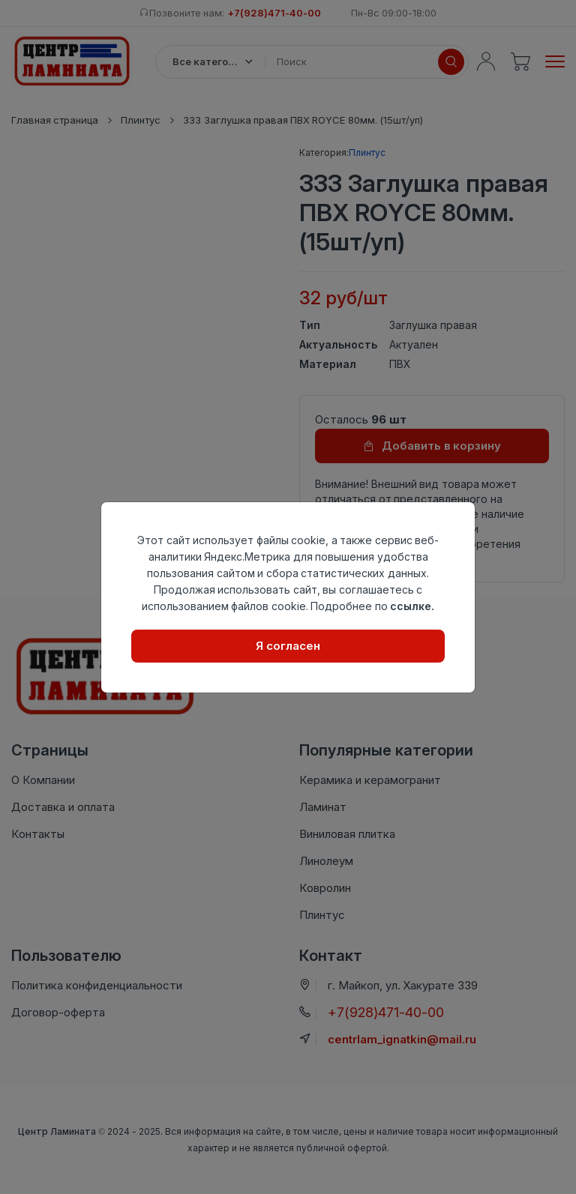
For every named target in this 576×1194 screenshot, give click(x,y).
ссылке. (412, 606)
